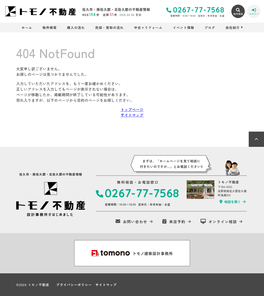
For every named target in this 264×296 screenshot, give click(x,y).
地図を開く (230, 201)
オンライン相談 (219, 221)
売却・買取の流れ (109, 27)
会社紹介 (233, 27)
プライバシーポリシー (74, 284)
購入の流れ (76, 27)
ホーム (27, 27)
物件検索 (50, 27)
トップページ (132, 109)
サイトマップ (132, 115)
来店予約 (173, 221)
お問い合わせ (131, 221)
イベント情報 (183, 27)
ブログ (209, 27)
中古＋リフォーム (148, 27)
